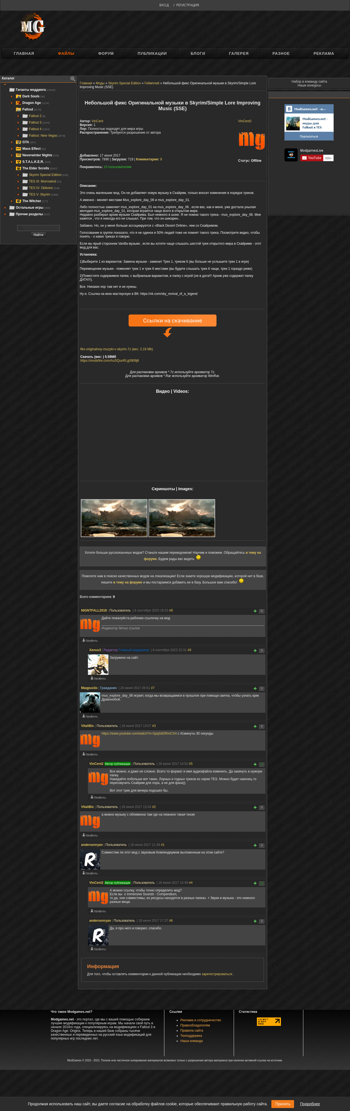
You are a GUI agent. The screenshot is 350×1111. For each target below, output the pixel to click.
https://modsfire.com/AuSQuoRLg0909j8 (109, 361)
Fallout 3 (35, 122)
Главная (24, 53)
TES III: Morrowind (41, 181)
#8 (171, 610)
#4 (190, 883)
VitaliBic (87, 726)
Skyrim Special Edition (45, 175)
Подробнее (310, 1104)
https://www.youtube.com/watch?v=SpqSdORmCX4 (139, 733)
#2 (154, 807)
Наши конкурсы (309, 85)
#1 (162, 845)
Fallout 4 (35, 129)
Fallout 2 (33, 116)
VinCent (97, 121)
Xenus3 (95, 650)
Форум (106, 53)
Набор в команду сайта (309, 81)
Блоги (198, 53)
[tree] (38, 151)
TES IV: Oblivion (41, 188)
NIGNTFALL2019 (94, 610)
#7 (153, 688)
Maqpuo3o (89, 688)
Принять (282, 1104)
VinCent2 (244, 121)
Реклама (323, 53)
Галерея (239, 53)
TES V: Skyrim (40, 194)
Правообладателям (195, 1025)
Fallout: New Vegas (43, 135)
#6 (171, 921)
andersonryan (92, 845)
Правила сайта (191, 1030)
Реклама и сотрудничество (200, 1020)
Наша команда (191, 1041)
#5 (190, 764)
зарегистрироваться (217, 974)
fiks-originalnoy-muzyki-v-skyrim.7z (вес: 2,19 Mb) (116, 349)
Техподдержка (191, 1036)
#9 (189, 650)
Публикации (152, 53)
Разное (281, 53)
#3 (154, 726)
